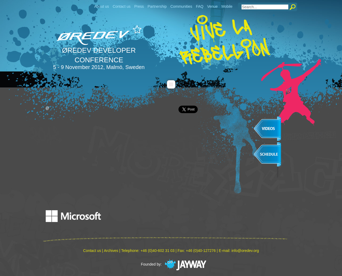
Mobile (226, 6)
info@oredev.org (245, 250)
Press (139, 6)
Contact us (122, 6)
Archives (111, 250)
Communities (181, 6)
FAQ (199, 6)
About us (101, 6)
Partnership (157, 6)
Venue (212, 6)
